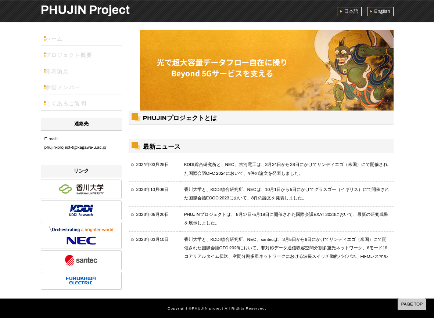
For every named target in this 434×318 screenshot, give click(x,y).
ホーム (56, 37)
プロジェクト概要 (68, 54)
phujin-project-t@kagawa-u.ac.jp (75, 147)
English (382, 11)
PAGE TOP (412, 304)
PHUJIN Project (85, 10)
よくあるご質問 (65, 102)
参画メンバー (63, 86)
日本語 (351, 11)
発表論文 (58, 70)
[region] (261, 68)
